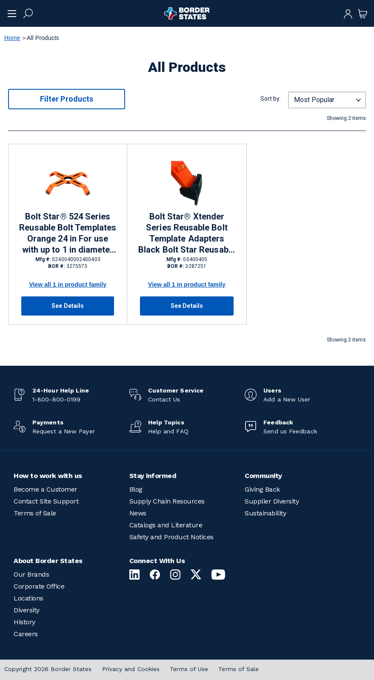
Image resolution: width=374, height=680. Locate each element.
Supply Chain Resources (167, 501)
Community (263, 476)
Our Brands (31, 574)
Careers (26, 634)
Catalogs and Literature (166, 525)
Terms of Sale (35, 513)
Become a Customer (45, 489)
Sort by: (270, 98)
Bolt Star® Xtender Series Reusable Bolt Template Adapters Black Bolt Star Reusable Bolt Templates (186, 233)
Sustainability (265, 513)
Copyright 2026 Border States (48, 669)
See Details (67, 305)
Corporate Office (39, 586)
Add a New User (286, 399)
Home (12, 37)
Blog (136, 489)
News (137, 513)
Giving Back (262, 489)
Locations (28, 598)
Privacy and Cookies (131, 669)
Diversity (27, 610)
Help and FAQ (168, 431)
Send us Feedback (290, 431)
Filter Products (66, 98)
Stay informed (153, 476)
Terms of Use (189, 669)
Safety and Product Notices (171, 537)
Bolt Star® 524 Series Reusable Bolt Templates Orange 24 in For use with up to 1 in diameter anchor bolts (67, 233)
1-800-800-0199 (56, 399)
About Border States (48, 561)
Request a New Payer (63, 431)
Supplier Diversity (272, 501)
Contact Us (164, 399)
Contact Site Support (46, 501)
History (24, 622)
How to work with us (48, 476)
